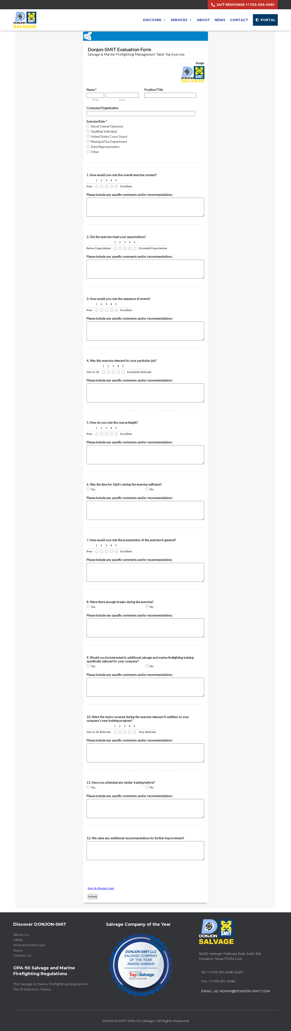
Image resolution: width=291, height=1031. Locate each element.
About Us (21, 934)
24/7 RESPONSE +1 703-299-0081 (245, 5)
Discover (154, 20)
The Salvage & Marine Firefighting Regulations (50, 984)
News (220, 20)
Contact (239, 20)
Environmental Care (29, 945)
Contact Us (22, 955)
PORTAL (268, 20)
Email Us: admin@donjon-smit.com (235, 991)
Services (181, 20)
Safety (18, 940)
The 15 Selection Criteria (32, 989)
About (203, 20)
